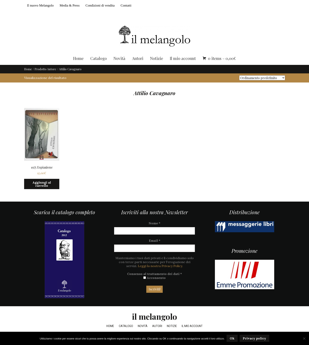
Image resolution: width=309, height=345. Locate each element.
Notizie (156, 59)
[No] (304, 338)
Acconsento (154, 279)
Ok (232, 338)
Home (78, 59)
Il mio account (183, 59)
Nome (154, 224)
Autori (137, 59)
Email (154, 241)
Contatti (126, 5)
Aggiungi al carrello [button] (41, 184)
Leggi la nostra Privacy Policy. (160, 267)
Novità (119, 59)
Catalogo (98, 59)
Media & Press (70, 5)
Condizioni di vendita (100, 5)
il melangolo (154, 317)
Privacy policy (254, 338)
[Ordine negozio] (262, 78)
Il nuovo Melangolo (40, 5)
